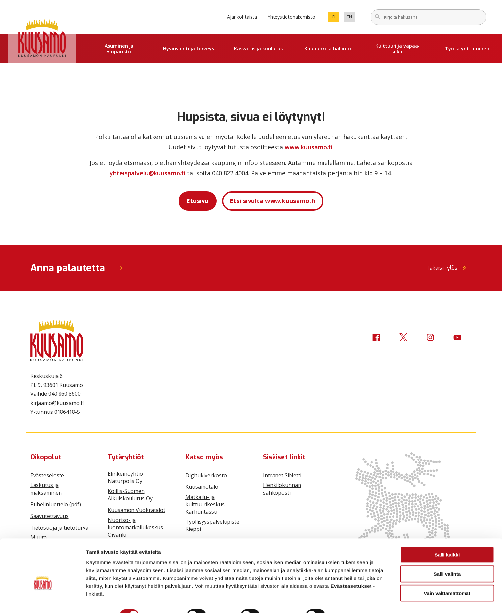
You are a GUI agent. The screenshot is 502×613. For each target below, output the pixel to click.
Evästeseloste (47, 475)
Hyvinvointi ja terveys (188, 48)
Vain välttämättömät (447, 578)
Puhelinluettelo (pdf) (55, 504)
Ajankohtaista (242, 17)
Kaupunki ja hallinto (327, 48)
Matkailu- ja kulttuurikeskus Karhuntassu (205, 504)
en (351, 18)
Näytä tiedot (351, 600)
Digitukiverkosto (206, 475)
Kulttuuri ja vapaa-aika (397, 49)
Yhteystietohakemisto (291, 17)
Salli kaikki (447, 539)
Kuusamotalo (201, 486)
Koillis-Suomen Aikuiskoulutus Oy (130, 494)
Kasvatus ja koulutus (258, 48)
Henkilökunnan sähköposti (282, 489)
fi (335, 18)
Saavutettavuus (49, 516)
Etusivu (197, 201)
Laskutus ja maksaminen (46, 489)
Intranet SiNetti (282, 475)
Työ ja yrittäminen (467, 48)
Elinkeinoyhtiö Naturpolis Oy (125, 477)
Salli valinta (447, 559)
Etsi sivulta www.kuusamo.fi (273, 201)
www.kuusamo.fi (308, 147)
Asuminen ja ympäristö (119, 49)
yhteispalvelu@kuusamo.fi (147, 173)
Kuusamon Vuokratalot (136, 510)
